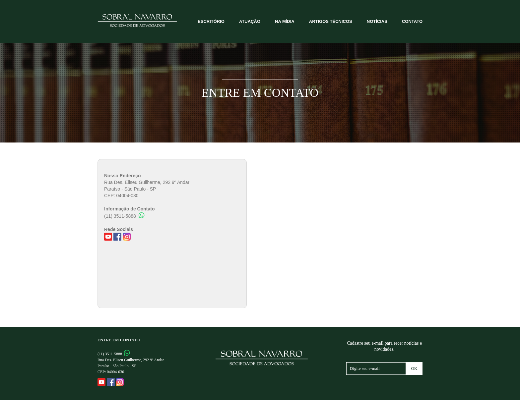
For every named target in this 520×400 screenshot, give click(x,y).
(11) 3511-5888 (124, 216)
